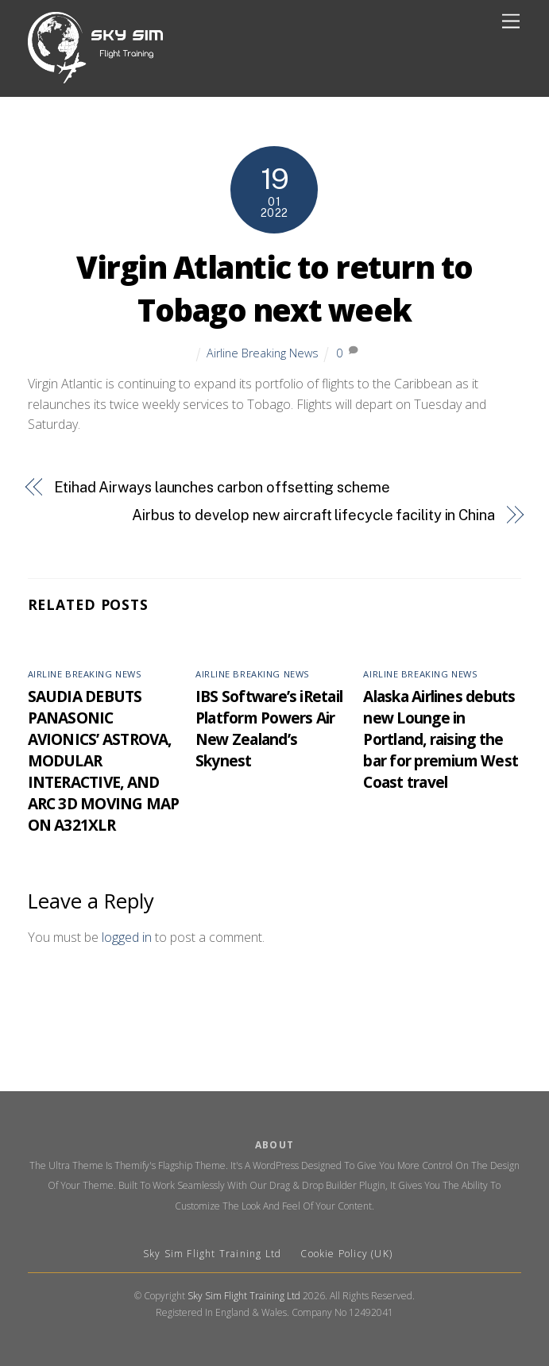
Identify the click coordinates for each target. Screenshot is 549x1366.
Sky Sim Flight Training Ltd (214, 1253)
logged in (127, 937)
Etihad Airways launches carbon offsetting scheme (222, 487)
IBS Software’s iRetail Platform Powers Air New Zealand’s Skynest (268, 728)
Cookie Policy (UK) (346, 1253)
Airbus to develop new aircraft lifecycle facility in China (313, 515)
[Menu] (511, 21)
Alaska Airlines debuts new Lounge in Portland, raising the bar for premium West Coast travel (440, 739)
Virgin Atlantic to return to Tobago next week (274, 288)
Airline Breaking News (263, 353)
